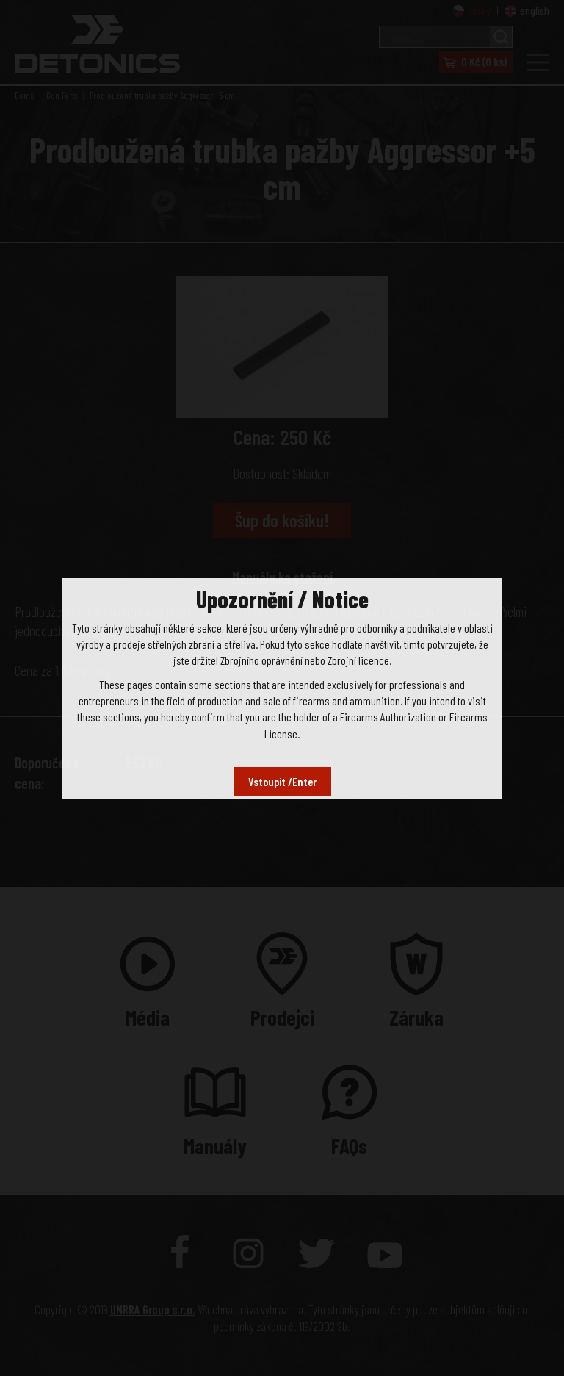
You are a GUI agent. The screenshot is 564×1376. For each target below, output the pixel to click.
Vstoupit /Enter (282, 781)
